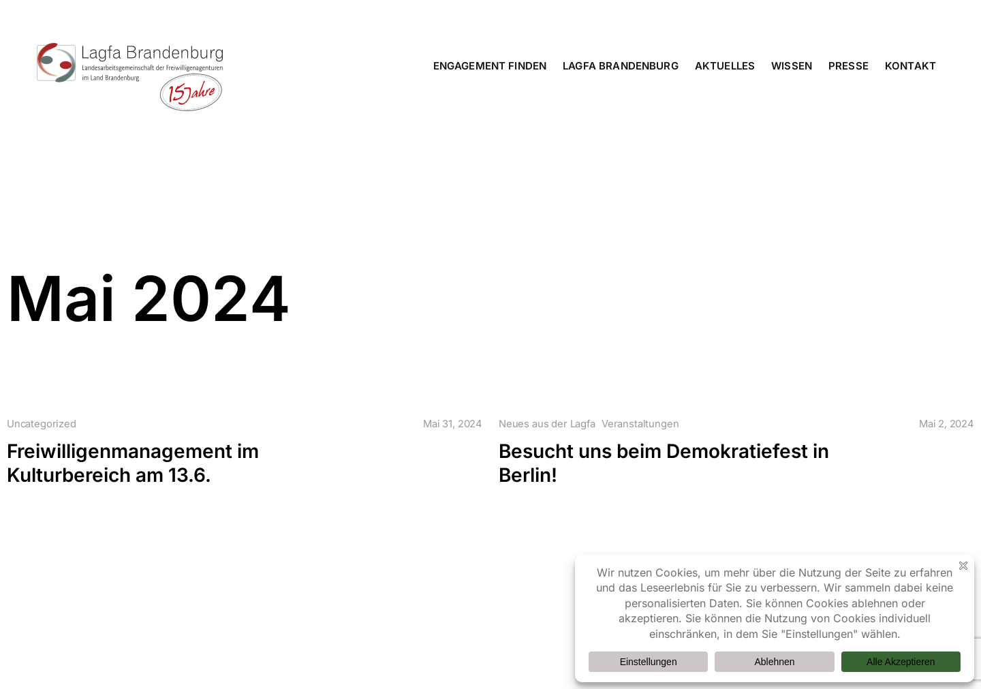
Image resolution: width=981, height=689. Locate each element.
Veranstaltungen (640, 424)
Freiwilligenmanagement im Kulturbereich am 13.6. (133, 463)
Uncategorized (41, 424)
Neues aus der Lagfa (547, 424)
